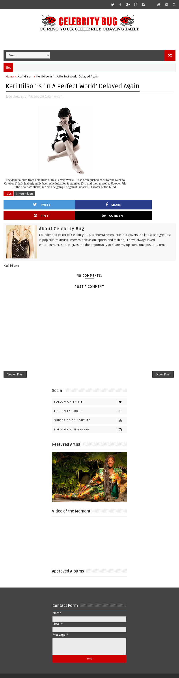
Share (70, 204)
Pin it (113, 204)
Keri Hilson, (55, 96)
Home (10, 76)
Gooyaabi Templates (91, 671)
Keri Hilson (25, 76)
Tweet (28, 204)
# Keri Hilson (24, 193)
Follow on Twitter (90, 392)
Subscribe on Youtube (90, 411)
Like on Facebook (90, 402)
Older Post (163, 364)
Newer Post (15, 364)
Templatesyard (40, 671)
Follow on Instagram (90, 420)
